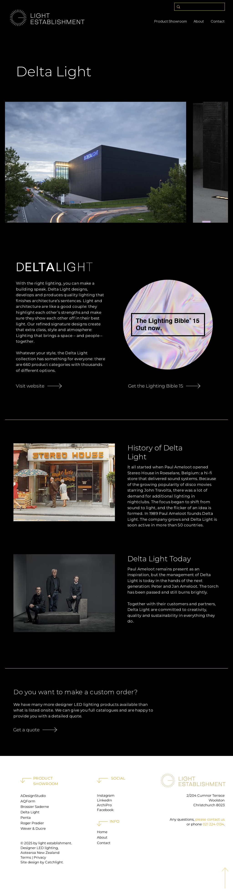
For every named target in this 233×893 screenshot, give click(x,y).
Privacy (40, 857)
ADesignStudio (33, 795)
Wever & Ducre (33, 828)
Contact (103, 843)
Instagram (105, 795)
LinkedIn (104, 800)
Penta (25, 817)
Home (102, 832)
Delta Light (29, 812)
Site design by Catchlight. (41, 862)
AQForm (27, 801)
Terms (25, 857)
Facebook (105, 810)
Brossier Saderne (34, 806)
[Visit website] (60, 385)
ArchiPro (104, 805)
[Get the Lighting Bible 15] (168, 385)
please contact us (210, 819)
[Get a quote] (46, 729)
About (102, 837)
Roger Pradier (32, 823)
